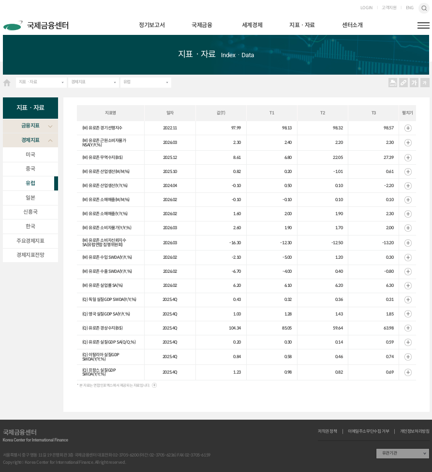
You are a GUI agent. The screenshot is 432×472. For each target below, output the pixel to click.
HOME (7, 83)
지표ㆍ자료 (302, 25)
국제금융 (202, 25)
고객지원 (389, 8)
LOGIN (366, 8)
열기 (408, 128)
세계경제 (252, 25)
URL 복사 (403, 82)
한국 (30, 226)
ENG (410, 8)
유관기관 (389, 453)
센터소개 (352, 25)
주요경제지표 (30, 240)
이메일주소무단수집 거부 (368, 431)
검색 (423, 8)
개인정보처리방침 (415, 431)
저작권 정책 (327, 431)
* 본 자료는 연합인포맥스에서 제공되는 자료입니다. (113, 385)
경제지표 (78, 81)
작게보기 (424, 82)
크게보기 (413, 82)
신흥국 (30, 211)
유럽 (127, 81)
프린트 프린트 (392, 82)
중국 (30, 168)
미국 (30, 154)
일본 (30, 197)
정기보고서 (151, 25)
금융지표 (30, 125)
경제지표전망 (30, 255)
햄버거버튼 (423, 25)
